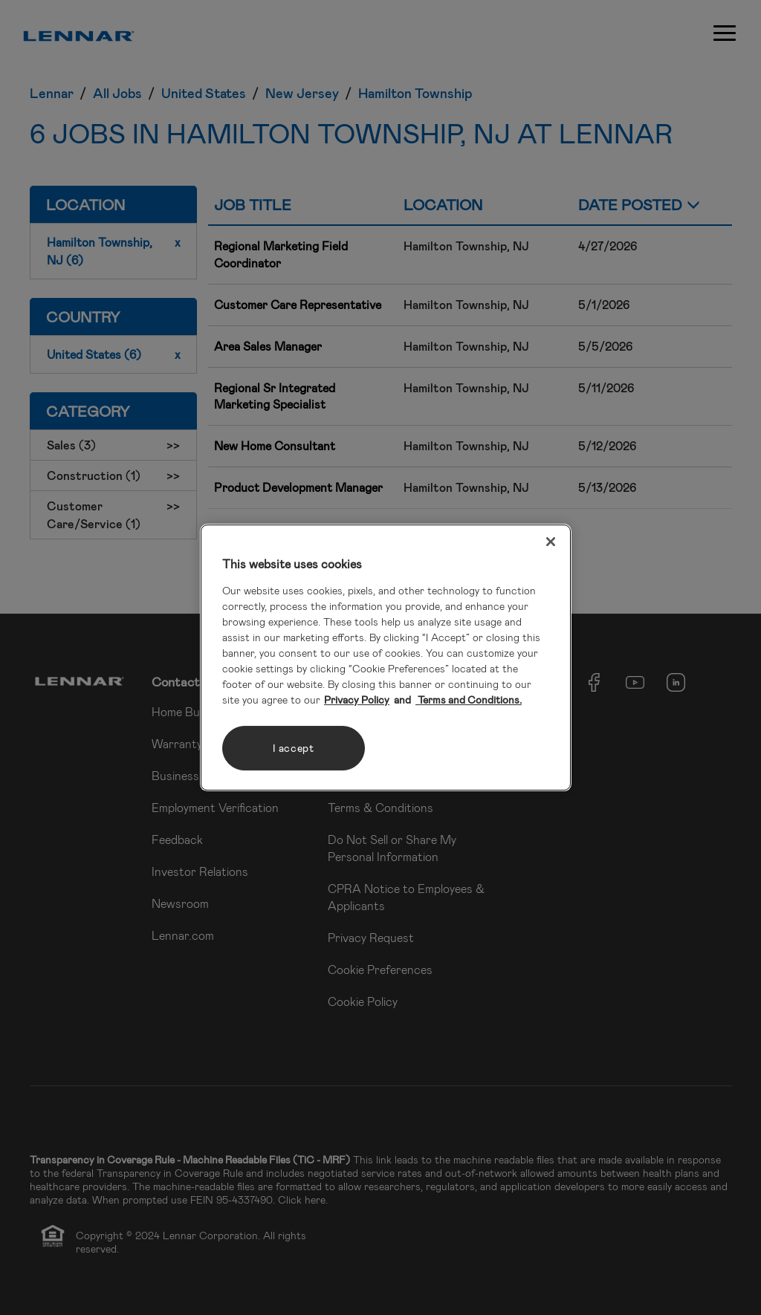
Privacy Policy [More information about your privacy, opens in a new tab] (356, 699)
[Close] (550, 541)
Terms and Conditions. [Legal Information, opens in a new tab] (468, 699)
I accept (293, 747)
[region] (385, 657)
